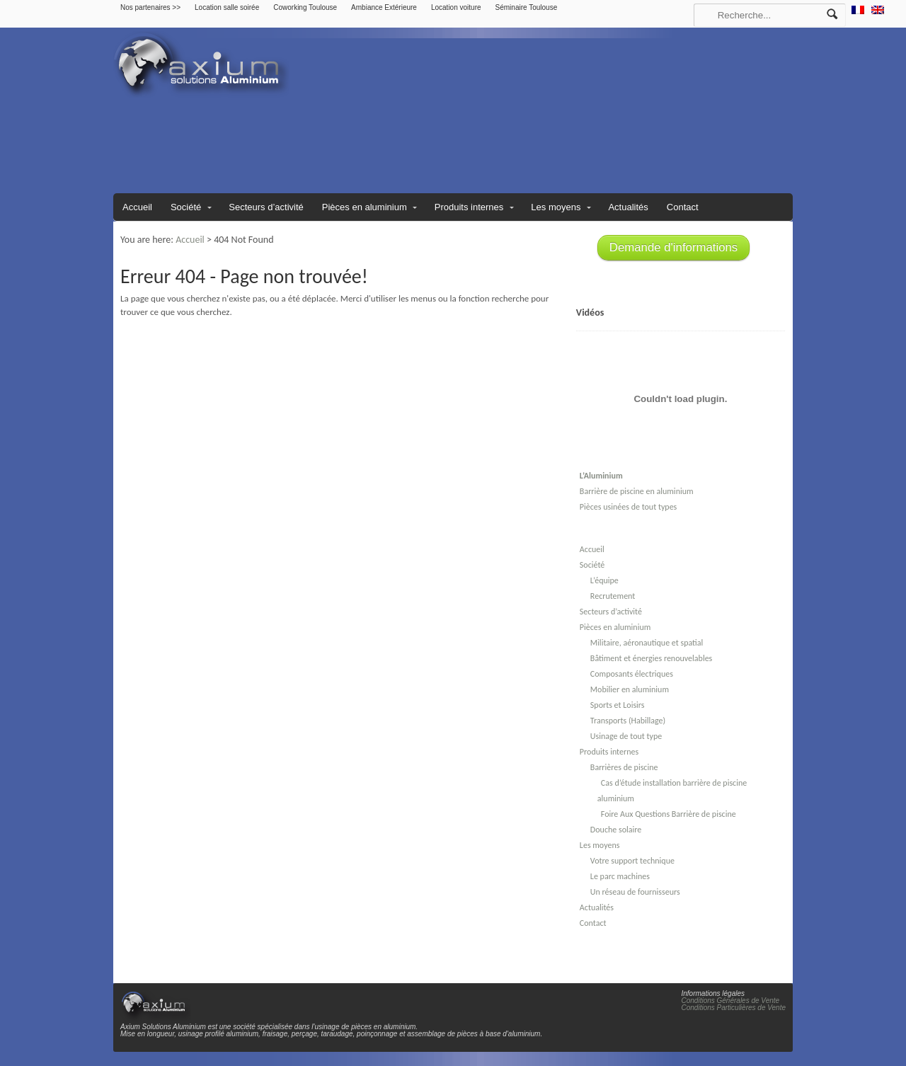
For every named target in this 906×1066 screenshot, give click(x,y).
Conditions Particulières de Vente (734, 1007)
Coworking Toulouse (305, 7)
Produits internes (469, 207)
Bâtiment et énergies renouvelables (651, 658)
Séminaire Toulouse (526, 7)
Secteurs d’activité (266, 207)
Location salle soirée (227, 7)
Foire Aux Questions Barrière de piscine (668, 814)
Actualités (628, 207)
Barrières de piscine (624, 767)
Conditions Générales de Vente (731, 1000)
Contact (683, 207)
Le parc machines (620, 876)
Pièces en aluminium (364, 207)
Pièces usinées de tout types (628, 507)
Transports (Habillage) (627, 721)
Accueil (137, 207)
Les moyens (555, 207)
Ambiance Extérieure (384, 7)
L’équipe (604, 580)
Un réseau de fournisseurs (635, 892)
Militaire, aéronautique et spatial (646, 643)
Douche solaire (615, 830)
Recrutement (612, 596)
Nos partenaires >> (150, 7)
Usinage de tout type (626, 736)
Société (186, 207)
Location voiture (456, 7)
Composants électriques (631, 674)
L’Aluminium (601, 476)
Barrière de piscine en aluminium (637, 491)
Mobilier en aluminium (629, 689)
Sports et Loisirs (617, 705)
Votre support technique (632, 861)
